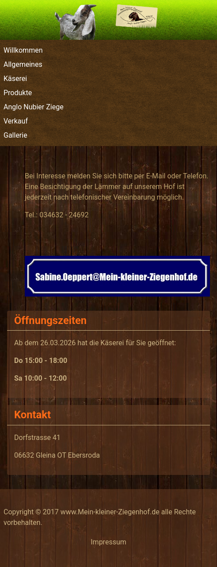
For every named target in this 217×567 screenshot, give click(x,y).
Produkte (18, 93)
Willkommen (23, 50)
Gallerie (15, 135)
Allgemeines (23, 64)
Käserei (15, 78)
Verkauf (16, 121)
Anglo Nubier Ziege (34, 107)
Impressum (108, 542)
